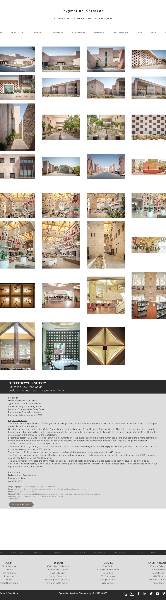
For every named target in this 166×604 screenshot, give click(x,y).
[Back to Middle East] (21, 504)
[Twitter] (151, 594)
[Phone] (125, 594)
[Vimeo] (164, 594)
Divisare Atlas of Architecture (22, 475)
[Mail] (132, 594)
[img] (23, 527)
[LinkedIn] (145, 594)
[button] (18, 32)
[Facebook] (139, 594)
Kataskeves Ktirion (17, 478)
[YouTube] (157, 594)
